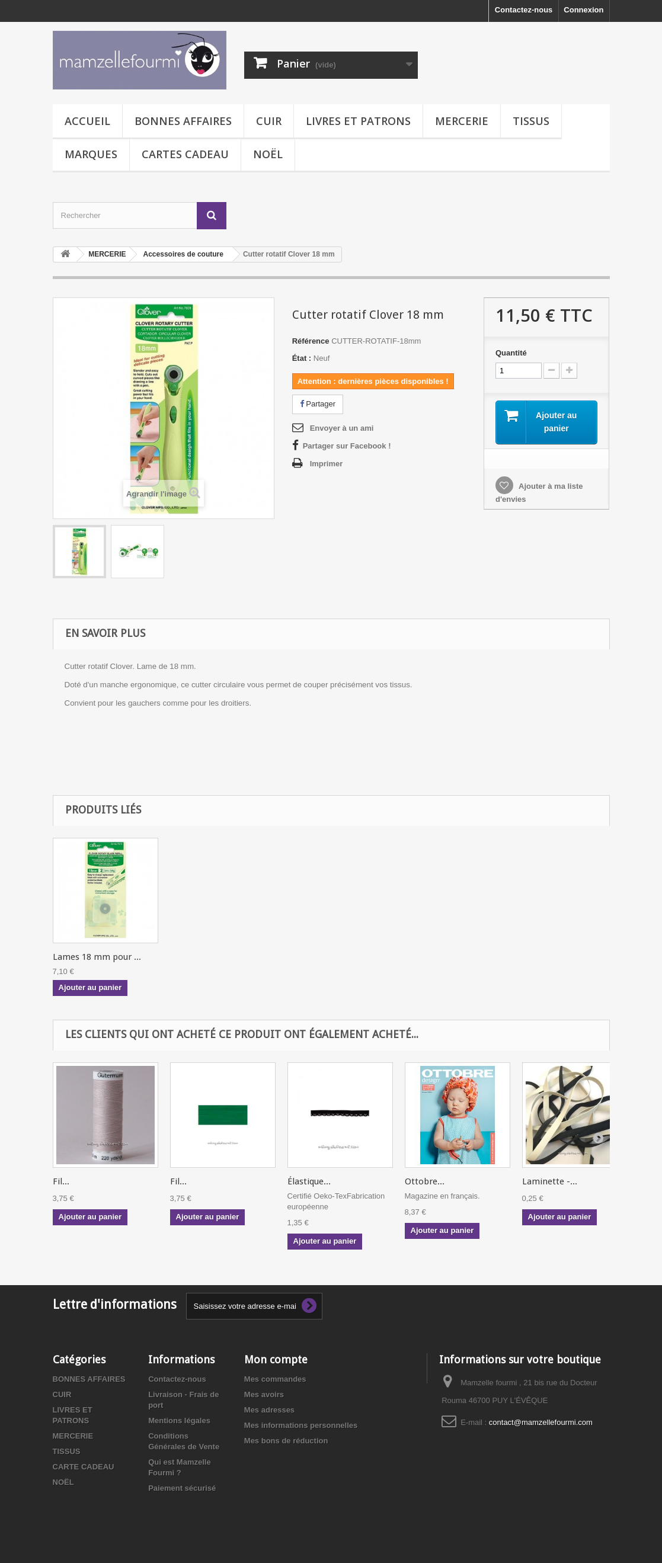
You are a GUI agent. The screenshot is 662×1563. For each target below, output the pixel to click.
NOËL (268, 154)
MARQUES (91, 154)
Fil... (61, 1181)
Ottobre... (424, 1181)
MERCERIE (461, 121)
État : (302, 358)
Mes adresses (269, 1409)
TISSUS (531, 121)
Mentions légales (179, 1420)
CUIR (269, 121)
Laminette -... (549, 1181)
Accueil (87, 121)
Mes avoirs (264, 1394)
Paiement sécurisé (182, 1488)
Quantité (511, 352)
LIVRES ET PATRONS (358, 121)
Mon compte (276, 1359)
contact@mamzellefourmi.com (541, 1422)
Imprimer (326, 463)
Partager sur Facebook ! (347, 445)
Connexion (583, 9)
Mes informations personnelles (300, 1425)
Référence (311, 341)
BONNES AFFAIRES (183, 121)
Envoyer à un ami (342, 428)
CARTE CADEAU (83, 1466)
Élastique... (309, 1181)
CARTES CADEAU (185, 154)
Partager (317, 403)
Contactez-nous (524, 9)
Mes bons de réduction (286, 1440)
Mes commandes (275, 1379)
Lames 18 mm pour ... (97, 957)
